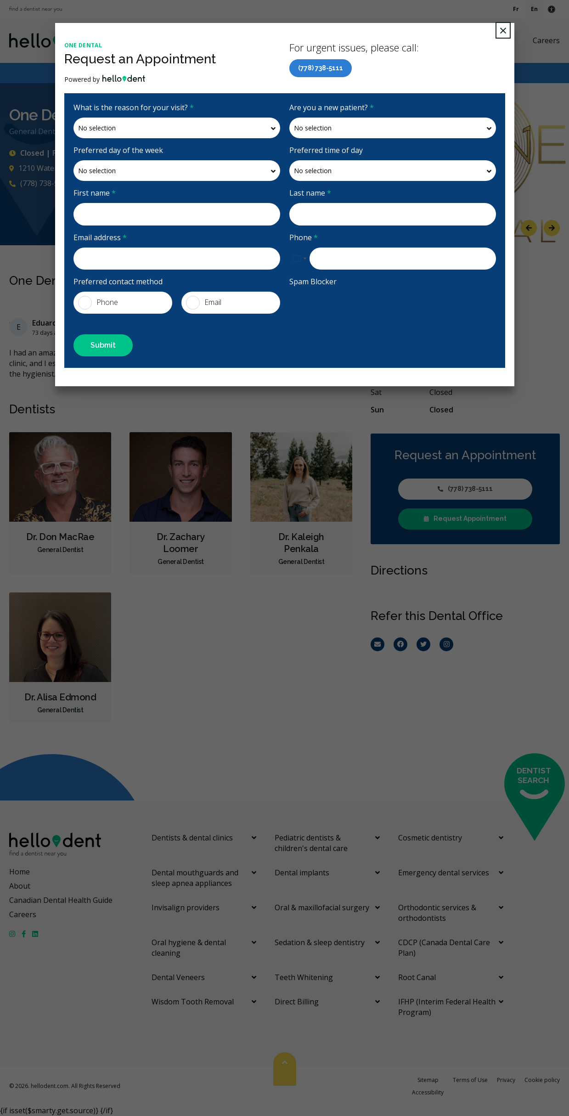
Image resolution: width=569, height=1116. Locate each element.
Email (203, 303)
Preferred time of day (326, 150)
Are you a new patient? (331, 107)
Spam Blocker (313, 281)
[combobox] (299, 258)
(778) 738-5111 (320, 68)
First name (94, 193)
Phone (303, 237)
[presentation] (359, 309)
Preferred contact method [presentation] (118, 281)
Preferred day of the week (118, 150)
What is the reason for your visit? (133, 107)
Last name (310, 193)
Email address (100, 237)
